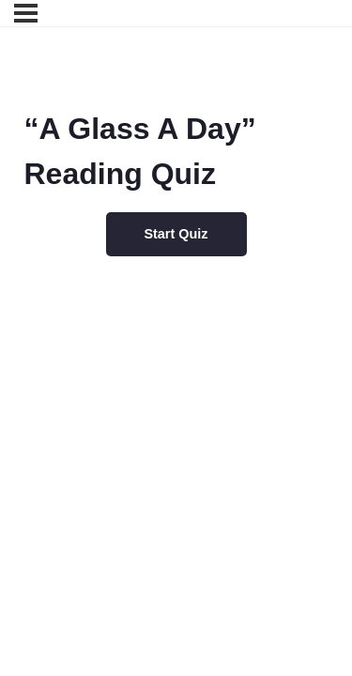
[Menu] (26, 13)
